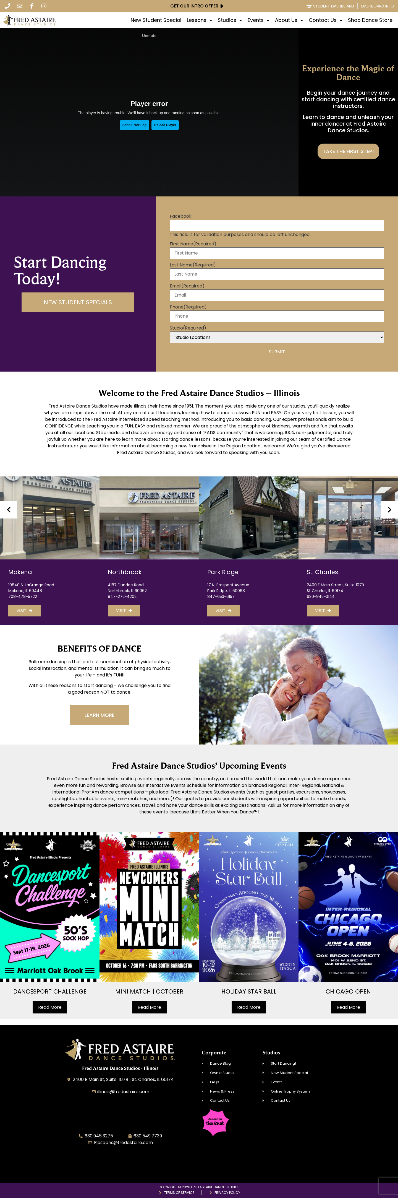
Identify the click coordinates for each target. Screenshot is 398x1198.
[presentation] (8, 509)
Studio (188, 328)
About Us (289, 20)
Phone (188, 307)
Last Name (193, 265)
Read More (50, 1007)
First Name (193, 244)
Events (258, 20)
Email (187, 286)
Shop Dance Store (370, 20)
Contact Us (325, 20)
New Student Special (156, 20)
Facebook (181, 216)
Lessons (199, 20)
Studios (230, 20)
